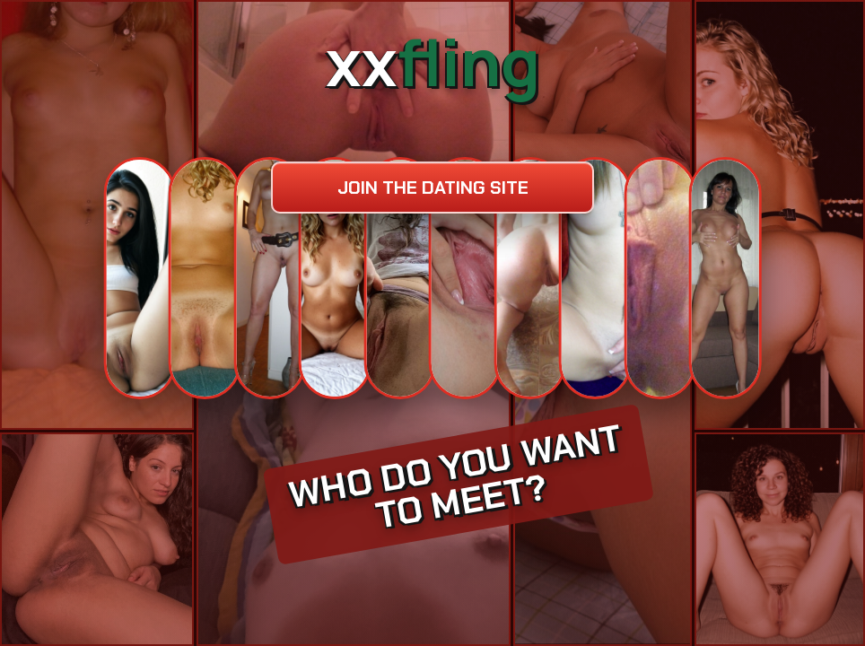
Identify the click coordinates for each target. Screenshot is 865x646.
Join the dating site (433, 187)
